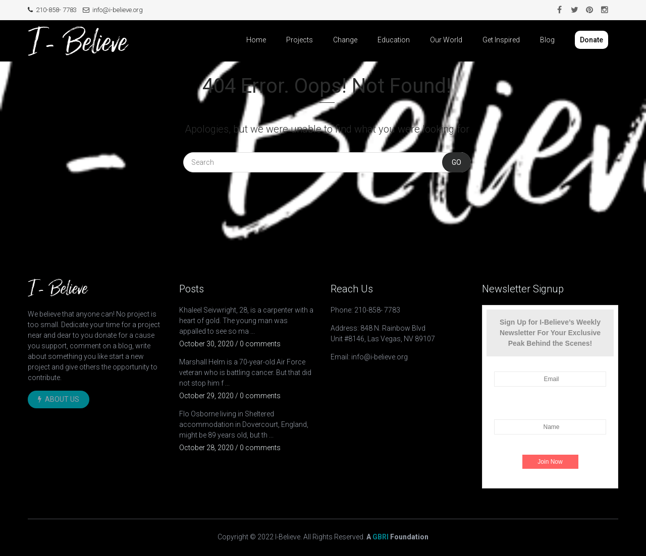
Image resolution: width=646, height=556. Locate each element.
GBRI (380, 537)
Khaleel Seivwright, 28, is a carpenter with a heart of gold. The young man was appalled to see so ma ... (246, 320)
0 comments (260, 344)
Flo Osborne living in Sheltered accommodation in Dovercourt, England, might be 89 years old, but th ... (243, 424)
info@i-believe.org (113, 10)
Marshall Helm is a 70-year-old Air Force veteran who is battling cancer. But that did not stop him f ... (245, 372)
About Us (58, 399)
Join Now (549, 461)
